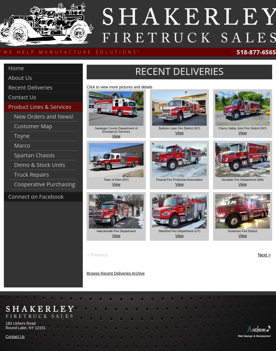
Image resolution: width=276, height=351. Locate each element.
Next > (264, 255)
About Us (20, 78)
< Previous (97, 255)
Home (16, 68)
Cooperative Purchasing (44, 184)
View (116, 136)
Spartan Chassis (34, 155)
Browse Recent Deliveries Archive (116, 273)
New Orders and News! (43, 116)
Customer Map (33, 126)
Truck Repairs (31, 174)
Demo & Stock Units (39, 165)
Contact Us (22, 97)
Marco (22, 145)
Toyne (22, 136)
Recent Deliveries (30, 87)
